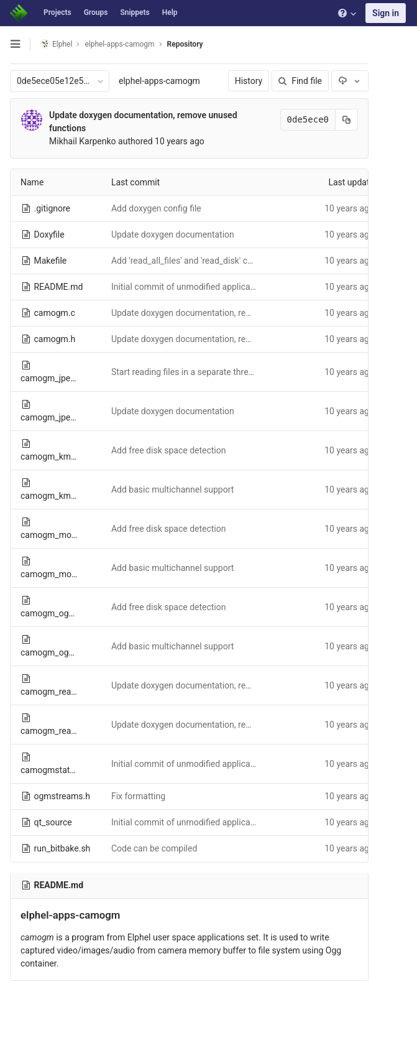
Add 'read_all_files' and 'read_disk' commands (198, 261)
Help (170, 12)
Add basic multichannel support (172, 489)
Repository (185, 44)
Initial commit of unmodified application (188, 287)
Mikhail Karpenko (82, 141)
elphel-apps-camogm (159, 81)
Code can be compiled (154, 848)
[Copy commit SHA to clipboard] (347, 120)
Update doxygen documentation (172, 234)
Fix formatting (138, 796)
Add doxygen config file (156, 208)
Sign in (385, 13)
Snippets (134, 12)
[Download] (350, 80)
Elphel (56, 44)
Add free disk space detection (168, 450)
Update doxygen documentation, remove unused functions (223, 313)
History (249, 81)
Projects (57, 12)
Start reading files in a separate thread (184, 372)
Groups (96, 12)
